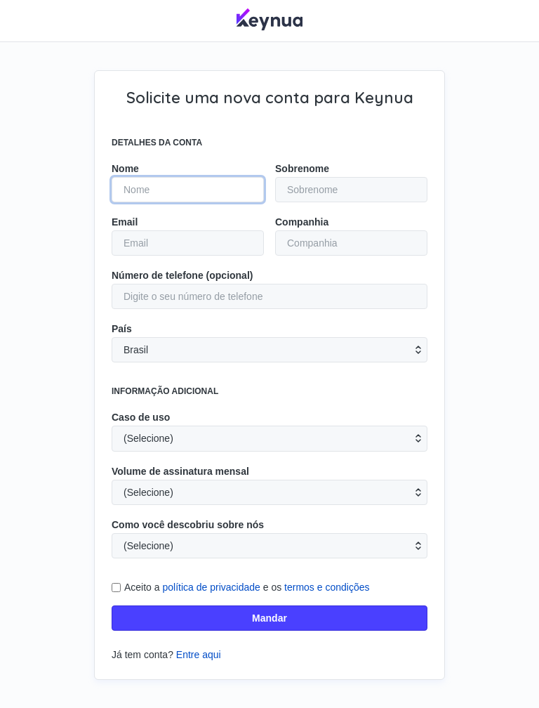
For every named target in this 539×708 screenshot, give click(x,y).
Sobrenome (302, 168)
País (122, 328)
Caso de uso (141, 417)
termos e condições (326, 587)
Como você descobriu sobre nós (188, 524)
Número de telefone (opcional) (182, 275)
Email (125, 222)
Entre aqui (198, 654)
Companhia (301, 222)
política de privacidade (211, 587)
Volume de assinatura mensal (180, 471)
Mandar (269, 618)
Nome (125, 168)
